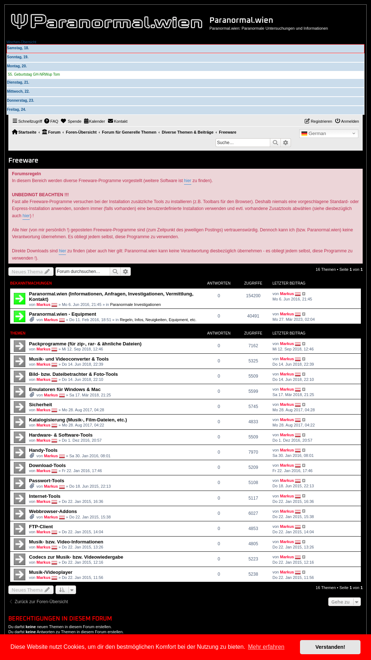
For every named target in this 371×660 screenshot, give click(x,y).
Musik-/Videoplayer (50, 572)
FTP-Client (41, 526)
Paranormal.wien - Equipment (62, 314)
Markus (44, 304)
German (313, 133)
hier (187, 180)
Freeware (23, 160)
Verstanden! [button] (330, 647)
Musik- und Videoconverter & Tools (69, 359)
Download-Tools (47, 465)
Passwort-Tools (46, 480)
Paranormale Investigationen (135, 304)
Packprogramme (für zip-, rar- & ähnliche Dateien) (85, 343)
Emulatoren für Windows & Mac (65, 389)
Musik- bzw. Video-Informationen (66, 542)
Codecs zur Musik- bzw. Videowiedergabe (76, 557)
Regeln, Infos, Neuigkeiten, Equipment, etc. (158, 320)
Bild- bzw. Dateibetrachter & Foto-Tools (73, 374)
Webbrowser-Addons (53, 511)
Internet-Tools (45, 496)
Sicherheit (40, 404)
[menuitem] (51, 121)
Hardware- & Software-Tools (61, 435)
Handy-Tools (43, 450)
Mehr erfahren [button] (266, 647)
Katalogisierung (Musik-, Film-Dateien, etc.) (78, 420)
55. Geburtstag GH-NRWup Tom (34, 74)
